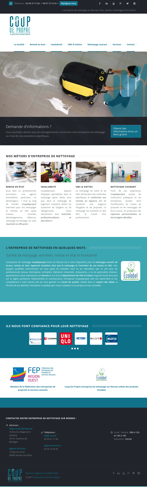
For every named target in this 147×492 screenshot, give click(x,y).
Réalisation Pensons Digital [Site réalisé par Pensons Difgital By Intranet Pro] (47, 477)
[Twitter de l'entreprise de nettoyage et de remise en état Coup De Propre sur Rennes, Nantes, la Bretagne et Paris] (133, 473)
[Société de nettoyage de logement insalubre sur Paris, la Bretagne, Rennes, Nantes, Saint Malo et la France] (56, 171)
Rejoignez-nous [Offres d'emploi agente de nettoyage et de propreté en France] (68, 3)
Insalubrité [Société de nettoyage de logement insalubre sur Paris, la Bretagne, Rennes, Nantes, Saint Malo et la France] (48, 186)
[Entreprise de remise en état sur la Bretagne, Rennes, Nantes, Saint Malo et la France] (21, 171)
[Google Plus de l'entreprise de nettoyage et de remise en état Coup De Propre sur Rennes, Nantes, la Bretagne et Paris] (128, 473)
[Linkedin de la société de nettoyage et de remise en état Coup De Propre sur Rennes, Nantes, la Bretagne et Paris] (106, 3)
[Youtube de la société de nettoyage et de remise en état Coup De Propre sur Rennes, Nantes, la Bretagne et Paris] (123, 473)
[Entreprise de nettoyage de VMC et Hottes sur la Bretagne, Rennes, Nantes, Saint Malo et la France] (91, 171)
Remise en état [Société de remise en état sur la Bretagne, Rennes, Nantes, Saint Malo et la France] (15, 186)
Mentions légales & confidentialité (42, 473)
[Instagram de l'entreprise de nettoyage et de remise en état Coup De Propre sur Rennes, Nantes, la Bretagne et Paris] (138, 473)
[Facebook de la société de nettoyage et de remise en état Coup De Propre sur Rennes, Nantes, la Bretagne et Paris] (113, 473)
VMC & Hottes (84, 186)
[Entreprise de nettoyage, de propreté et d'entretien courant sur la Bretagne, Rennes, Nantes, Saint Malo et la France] (126, 171)
